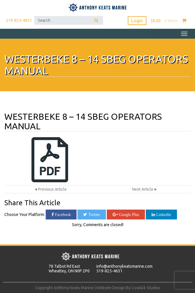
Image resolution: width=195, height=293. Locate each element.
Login (137, 20)
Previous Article (52, 189)
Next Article (142, 189)
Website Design (110, 287)
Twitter (93, 214)
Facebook (62, 214)
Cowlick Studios (146, 287)
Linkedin (163, 214)
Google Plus (128, 214)
